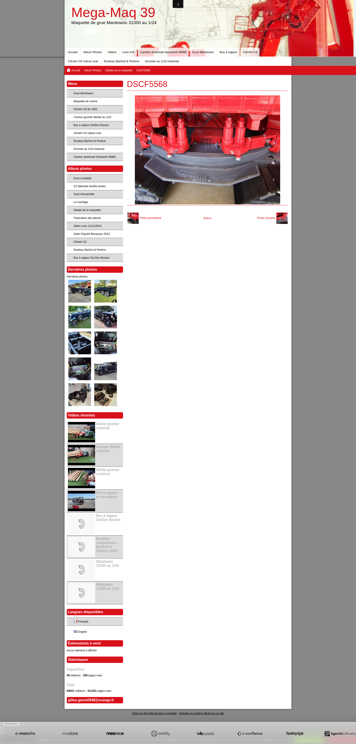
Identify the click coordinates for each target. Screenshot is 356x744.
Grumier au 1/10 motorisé (162, 61)
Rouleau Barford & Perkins (121, 61)
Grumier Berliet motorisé (108, 449)
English (80, 631)
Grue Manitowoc (203, 52)
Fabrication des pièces (87, 218)
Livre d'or (128, 52)
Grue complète (82, 178)
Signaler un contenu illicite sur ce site (201, 713)
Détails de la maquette (118, 70)
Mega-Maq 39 (113, 12)
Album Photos (92, 52)
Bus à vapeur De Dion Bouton (92, 257)
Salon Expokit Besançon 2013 (92, 234)
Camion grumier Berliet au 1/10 (92, 117)
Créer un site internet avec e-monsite (154, 713)
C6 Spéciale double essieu (90, 186)
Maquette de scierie (85, 101)
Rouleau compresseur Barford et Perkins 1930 (106, 545)
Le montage (81, 202)
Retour (207, 218)
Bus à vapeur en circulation (106, 495)
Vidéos (112, 52)
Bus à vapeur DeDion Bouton (91, 125)
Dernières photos (77, 276)
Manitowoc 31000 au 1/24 (107, 564)
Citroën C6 (250, 52)
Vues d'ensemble (84, 194)
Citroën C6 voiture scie (83, 61)
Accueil (73, 52)
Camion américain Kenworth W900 (163, 52)
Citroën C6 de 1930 (85, 109)
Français (81, 621)
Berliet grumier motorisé (107, 426)
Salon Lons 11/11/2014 (87, 226)
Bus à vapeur (228, 52)
